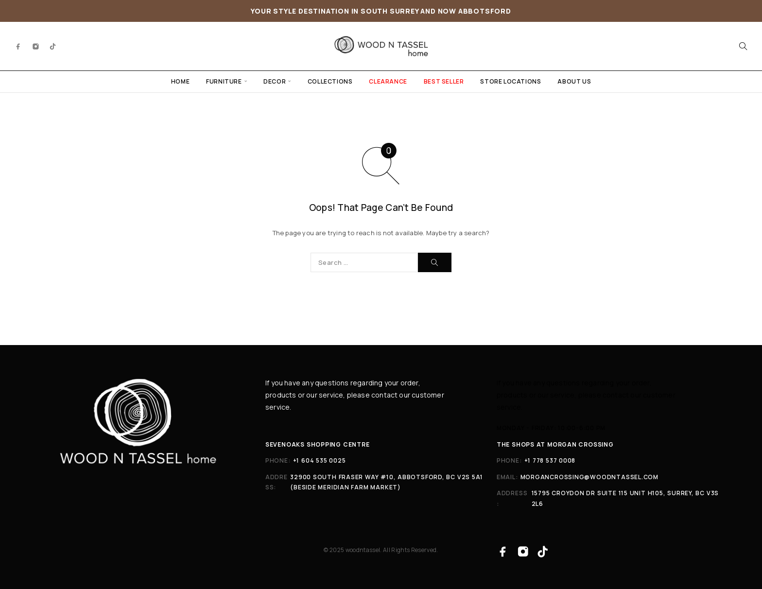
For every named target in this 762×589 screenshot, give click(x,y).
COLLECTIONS (330, 81)
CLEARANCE (388, 81)
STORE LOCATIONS (510, 81)
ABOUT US (574, 81)
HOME (180, 81)
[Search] (743, 46)
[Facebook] (18, 46)
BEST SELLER (444, 81)
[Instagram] (36, 46)
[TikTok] (53, 46)
